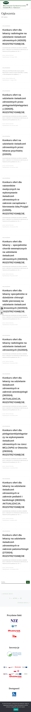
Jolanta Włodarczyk (10, 78)
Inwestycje (14, 647)
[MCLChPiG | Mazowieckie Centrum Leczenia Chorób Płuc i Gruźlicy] (6, 2)
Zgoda (15, 709)
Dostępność (14, 688)
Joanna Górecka (9, 55)
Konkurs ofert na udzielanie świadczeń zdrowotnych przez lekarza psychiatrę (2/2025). (14, 147)
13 (21, 598)
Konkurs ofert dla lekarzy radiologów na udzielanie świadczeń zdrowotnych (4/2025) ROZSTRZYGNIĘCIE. (14, 37)
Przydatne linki (14, 615)
